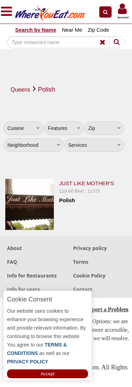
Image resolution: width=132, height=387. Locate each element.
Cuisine (23, 128)
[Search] (61, 42)
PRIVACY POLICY (27, 361)
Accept (47, 373)
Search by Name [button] (35, 30)
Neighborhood (33, 145)
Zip (104, 128)
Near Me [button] (72, 30)
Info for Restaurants (32, 275)
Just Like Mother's (86, 183)
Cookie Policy (89, 275)
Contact (83, 289)
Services (94, 145)
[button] (105, 12)
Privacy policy (90, 248)
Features (64, 128)
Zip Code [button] (98, 30)
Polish (46, 89)
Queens (20, 90)
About (14, 248)
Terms (80, 261)
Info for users (23, 289)
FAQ (12, 261)
